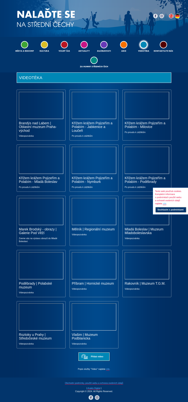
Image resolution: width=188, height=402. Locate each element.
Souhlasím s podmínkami (170, 210)
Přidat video (97, 356)
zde (108, 369)
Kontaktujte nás (163, 46)
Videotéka (143, 46)
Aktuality (84, 46)
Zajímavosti (104, 46)
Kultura (44, 46)
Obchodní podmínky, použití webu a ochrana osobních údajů (94, 383)
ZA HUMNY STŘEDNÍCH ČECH (94, 62)
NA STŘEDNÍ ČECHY (46, 19)
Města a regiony (24, 46)
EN (171, 16)
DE (177, 16)
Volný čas (64, 46)
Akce (123, 46)
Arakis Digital (94, 388)
